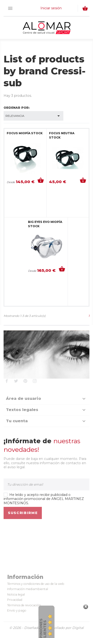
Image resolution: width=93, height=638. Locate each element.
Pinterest (25, 381)
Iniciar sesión (51, 8)
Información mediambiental (27, 589)
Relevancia (33, 116)
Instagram (35, 381)
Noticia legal (16, 594)
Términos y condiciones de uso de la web (35, 584)
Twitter (16, 381)
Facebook (7, 381)
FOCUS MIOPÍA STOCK (25, 133)
